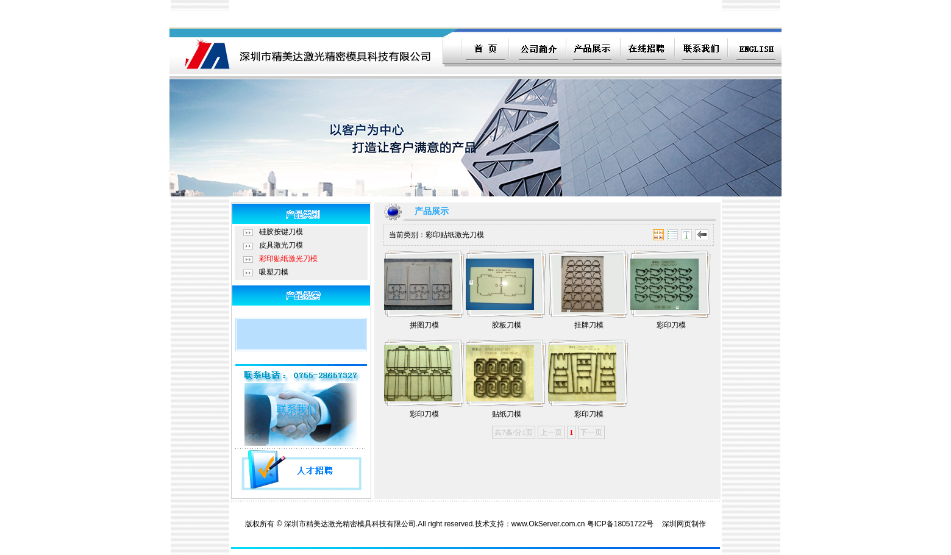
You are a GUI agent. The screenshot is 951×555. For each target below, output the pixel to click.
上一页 (551, 432)
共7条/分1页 (513, 432)
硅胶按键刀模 (281, 231)
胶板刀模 (506, 325)
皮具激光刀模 (281, 245)
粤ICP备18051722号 (620, 524)
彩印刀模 (671, 325)
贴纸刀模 (506, 414)
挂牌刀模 (589, 325)
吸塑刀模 (273, 272)
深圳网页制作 (684, 524)
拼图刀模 (424, 325)
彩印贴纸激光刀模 (288, 258)
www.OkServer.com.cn (548, 524)
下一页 (591, 432)
